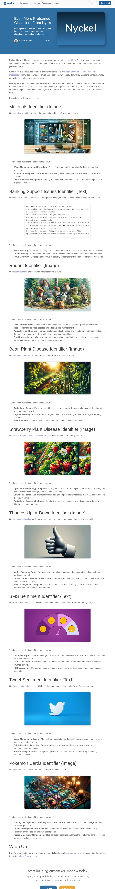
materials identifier (21, 113)
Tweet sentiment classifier (24, 686)
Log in (93, 3)
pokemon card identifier (23, 770)
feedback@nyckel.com (26, 856)
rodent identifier (20, 272)
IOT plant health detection (73, 72)
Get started (105, 3)
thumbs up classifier (22, 519)
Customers (24, 3)
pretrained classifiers (66, 60)
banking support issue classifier (27, 198)
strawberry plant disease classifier (28, 436)
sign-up (73, 853)
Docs (56, 3)
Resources (47, 3)
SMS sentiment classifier (24, 603)
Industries (36, 3)
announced (36, 60)
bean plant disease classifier (26, 355)
